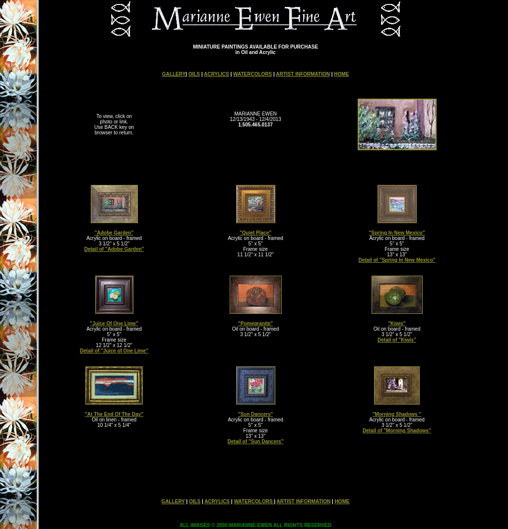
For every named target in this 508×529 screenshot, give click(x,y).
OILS (194, 74)
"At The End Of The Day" (114, 414)
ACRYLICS (216, 74)
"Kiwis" (397, 323)
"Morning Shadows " (397, 414)
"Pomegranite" (255, 323)
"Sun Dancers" (255, 414)
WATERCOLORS (252, 74)
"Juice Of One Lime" (114, 323)
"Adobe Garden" (114, 232)
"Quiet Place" (255, 232)
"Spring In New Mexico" (397, 232)
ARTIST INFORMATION (303, 74)
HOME (341, 74)
